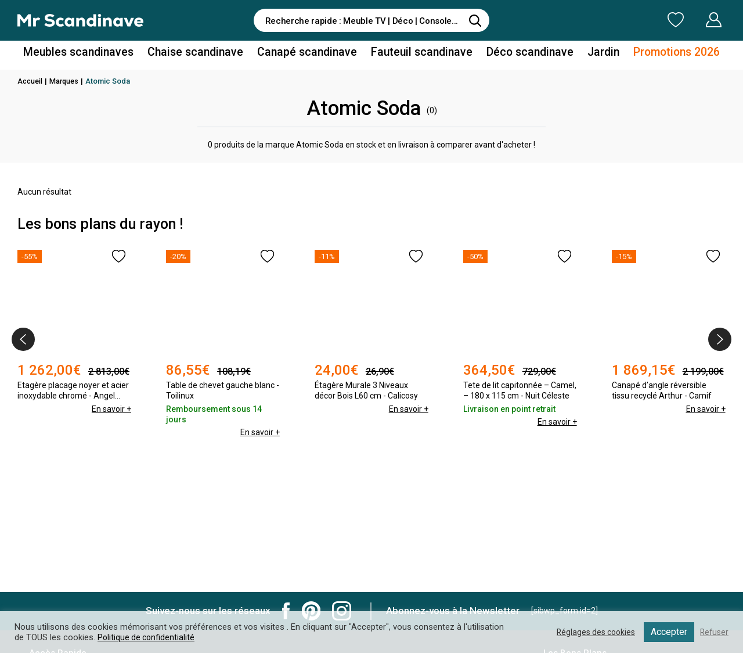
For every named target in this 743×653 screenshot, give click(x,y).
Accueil (30, 81)
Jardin (585, 54)
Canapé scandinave (309, 54)
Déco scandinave (517, 54)
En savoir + (111, 409)
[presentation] (23, 339)
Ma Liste (614, 19)
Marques (66, 81)
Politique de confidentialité (147, 637)
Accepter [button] (667, 631)
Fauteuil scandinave (416, 54)
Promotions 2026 (654, 54)
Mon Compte (692, 19)
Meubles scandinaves (98, 54)
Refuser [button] (713, 632)
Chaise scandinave (206, 54)
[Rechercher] (474, 20)
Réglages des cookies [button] (591, 632)
